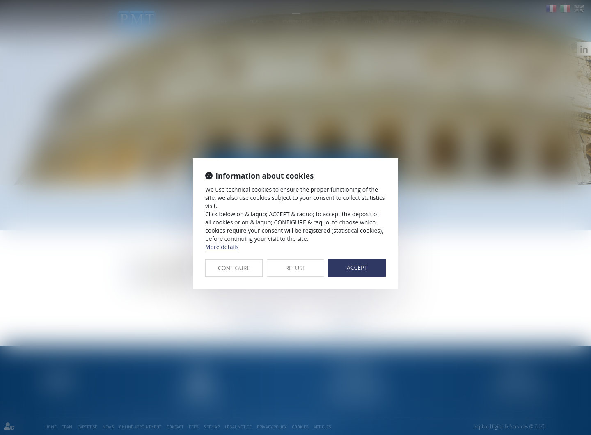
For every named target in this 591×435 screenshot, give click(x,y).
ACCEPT (357, 267)
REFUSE (295, 268)
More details (221, 247)
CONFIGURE (234, 268)
